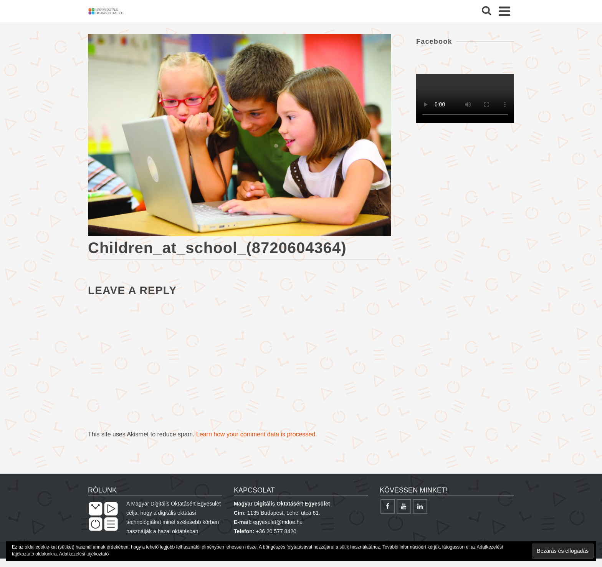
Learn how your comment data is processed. (256, 434)
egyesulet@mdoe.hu (278, 522)
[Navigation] (504, 11)
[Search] (486, 11)
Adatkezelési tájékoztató (84, 554)
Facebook (434, 41)
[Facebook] (387, 506)
